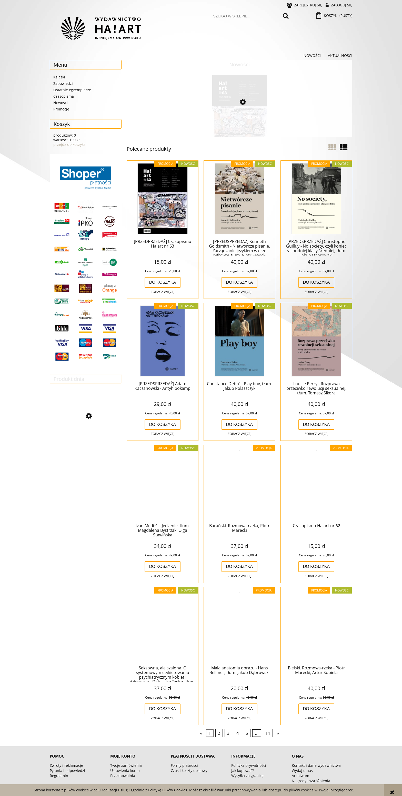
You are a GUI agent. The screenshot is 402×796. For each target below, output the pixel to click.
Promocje (61, 109)
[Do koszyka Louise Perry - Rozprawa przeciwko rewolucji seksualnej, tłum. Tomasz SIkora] (316, 424)
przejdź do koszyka (69, 144)
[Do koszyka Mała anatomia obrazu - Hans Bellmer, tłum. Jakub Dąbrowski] (240, 708)
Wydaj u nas (302, 770)
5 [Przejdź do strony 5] (247, 733)
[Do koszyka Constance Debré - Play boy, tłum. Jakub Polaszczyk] (240, 424)
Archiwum (300, 775)
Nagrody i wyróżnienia (311, 780)
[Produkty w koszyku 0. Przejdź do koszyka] (334, 15)
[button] (162, 292)
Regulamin (59, 775)
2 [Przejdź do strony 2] (219, 733)
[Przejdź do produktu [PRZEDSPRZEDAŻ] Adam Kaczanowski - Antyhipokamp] (162, 341)
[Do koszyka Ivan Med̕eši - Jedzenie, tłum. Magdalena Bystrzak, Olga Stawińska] (163, 566)
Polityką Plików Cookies (167, 790)
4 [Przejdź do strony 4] (237, 733)
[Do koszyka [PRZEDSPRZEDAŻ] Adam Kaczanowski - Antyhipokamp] (163, 424)
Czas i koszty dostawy (189, 770)
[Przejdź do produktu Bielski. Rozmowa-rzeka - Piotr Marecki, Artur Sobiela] (316, 625)
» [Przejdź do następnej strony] (278, 733)
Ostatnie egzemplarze (72, 89)
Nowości (60, 102)
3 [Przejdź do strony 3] (228, 733)
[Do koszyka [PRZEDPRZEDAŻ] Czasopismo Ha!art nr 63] (163, 282)
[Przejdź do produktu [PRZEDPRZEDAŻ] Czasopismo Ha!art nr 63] (239, 123)
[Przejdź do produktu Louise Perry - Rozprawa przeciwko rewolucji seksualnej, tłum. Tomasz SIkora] (316, 341)
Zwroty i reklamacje (66, 765)
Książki (59, 77)
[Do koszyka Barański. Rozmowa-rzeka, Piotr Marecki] (240, 566)
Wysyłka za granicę (247, 775)
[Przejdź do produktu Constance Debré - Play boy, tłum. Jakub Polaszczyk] (239, 341)
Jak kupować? (242, 770)
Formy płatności (184, 765)
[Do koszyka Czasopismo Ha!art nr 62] (316, 566)
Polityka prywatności (248, 765)
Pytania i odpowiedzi (67, 770)
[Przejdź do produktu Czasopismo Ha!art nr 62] (316, 483)
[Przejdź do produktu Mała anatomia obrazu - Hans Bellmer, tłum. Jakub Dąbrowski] (239, 625)
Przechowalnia (122, 775)
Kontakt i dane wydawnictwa (316, 765)
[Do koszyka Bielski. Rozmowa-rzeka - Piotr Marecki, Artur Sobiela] (316, 708)
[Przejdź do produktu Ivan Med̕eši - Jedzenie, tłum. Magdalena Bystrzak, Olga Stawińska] (162, 483)
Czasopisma (63, 96)
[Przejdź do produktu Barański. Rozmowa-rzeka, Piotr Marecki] (239, 483)
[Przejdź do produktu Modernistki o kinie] (85, 438)
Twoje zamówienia (126, 765)
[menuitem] (312, 55)
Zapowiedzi (63, 83)
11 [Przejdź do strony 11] (267, 733)
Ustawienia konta (125, 770)
